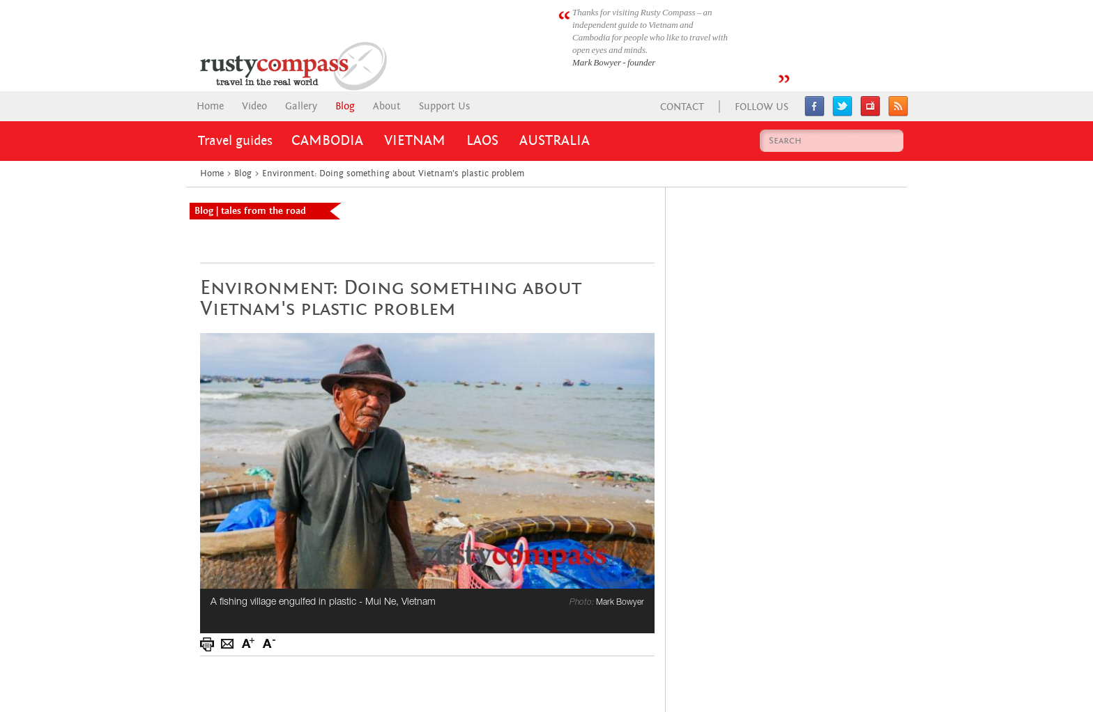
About (387, 106)
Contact (682, 107)
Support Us (444, 106)
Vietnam (414, 140)
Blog (345, 106)
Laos (482, 140)
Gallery (301, 106)
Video (254, 106)
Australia (554, 140)
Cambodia (327, 140)
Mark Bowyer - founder (613, 62)
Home (210, 106)
